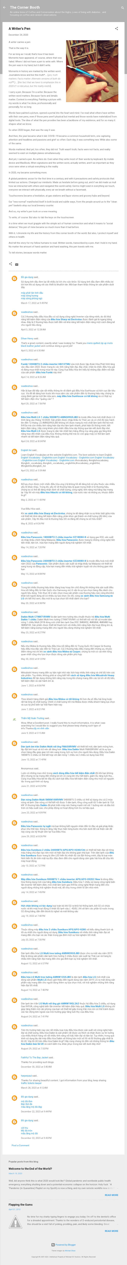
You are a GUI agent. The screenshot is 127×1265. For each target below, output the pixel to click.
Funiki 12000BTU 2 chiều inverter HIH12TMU (45, 364)
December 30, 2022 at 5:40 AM (36, 1066)
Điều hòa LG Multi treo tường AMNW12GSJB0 (46, 977)
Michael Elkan (70, 1251)
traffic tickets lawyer (31, 1083)
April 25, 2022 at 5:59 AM (33, 470)
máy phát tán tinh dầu (32, 292)
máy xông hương (29, 295)
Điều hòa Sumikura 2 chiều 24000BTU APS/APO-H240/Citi (53, 850)
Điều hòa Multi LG (30, 431)
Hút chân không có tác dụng (36, 905)
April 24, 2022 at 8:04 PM (33, 441)
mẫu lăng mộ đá (29, 1133)
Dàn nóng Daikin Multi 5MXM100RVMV (42, 799)
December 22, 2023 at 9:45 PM (36, 1138)
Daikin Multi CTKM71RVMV (35, 616)
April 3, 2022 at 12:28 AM (33, 329)
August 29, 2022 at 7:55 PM (34, 1048)
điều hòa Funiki (44, 372)
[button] (116, 29)
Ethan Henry (27, 338)
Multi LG (42, 979)
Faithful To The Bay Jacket (34, 1057)
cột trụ (24, 1128)
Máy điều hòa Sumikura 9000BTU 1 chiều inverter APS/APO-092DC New (60, 879)
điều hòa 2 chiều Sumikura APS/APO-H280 (62, 929)
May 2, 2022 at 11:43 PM (33, 499)
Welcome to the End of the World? (30, 1168)
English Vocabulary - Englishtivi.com (39, 457)
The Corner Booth (25, 7)
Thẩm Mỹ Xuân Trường (32, 718)
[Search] (123, 8)
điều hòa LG (89, 977)
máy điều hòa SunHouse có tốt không (77, 396)
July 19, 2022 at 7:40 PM (33, 916)
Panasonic (41, 563)
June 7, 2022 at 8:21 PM (33, 709)
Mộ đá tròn (26, 1130)
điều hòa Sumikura (62, 882)
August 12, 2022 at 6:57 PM (34, 963)
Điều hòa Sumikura (68, 932)
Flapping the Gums (20, 1204)
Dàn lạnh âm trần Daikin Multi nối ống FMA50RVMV (48, 746)
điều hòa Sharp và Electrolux (66, 319)
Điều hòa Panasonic (67, 540)
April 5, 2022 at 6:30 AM (33, 350)
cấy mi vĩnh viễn (41, 728)
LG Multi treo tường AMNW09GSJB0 (60, 953)
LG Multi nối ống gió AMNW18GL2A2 (59, 1003)
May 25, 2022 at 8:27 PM (33, 632)
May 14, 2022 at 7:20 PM (33, 547)
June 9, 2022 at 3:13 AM (33, 733)
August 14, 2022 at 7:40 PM (34, 990)
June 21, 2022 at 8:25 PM (33, 786)
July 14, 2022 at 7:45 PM (33, 892)
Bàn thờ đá (26, 1104)
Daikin (43, 805)
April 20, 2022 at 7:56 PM (33, 403)
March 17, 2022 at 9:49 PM (34, 303)
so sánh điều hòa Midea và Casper (61, 651)
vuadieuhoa (27, 312)
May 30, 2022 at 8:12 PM (33, 659)
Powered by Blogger (63, 1244)
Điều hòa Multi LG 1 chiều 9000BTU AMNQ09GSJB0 (49, 417)
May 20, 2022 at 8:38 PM (33, 603)
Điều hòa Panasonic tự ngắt (36, 826)
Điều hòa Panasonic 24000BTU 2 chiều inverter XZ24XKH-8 (53, 561)
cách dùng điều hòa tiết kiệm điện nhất (74, 773)
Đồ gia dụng (27, 277)
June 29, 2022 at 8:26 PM (33, 836)
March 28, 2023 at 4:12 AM (34, 1087)
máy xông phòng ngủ (31, 298)
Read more (111, 1195)
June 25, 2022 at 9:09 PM (33, 812)
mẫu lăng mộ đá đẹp (31, 1107)
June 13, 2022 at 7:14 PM (33, 759)
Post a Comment (20, 1145)
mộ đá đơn (26, 1101)
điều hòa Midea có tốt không (63, 699)
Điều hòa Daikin (70, 749)
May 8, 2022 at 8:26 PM (32, 523)
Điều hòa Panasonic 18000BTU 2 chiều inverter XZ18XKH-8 (53, 537)
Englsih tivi (26, 450)
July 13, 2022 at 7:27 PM (33, 865)
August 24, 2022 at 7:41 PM (34, 1016)
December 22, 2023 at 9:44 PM (36, 1111)
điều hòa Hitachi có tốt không (56, 492)
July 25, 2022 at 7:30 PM (33, 939)
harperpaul (26, 1075)
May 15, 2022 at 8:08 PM (33, 574)
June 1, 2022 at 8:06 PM (33, 685)
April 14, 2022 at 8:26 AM (33, 377)
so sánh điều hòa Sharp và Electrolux (45, 513)
